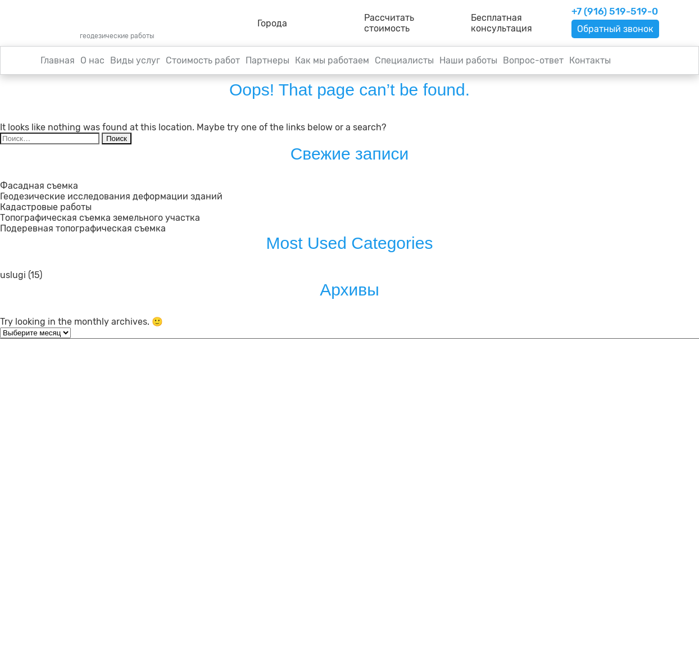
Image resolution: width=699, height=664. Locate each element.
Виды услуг (135, 60)
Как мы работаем (332, 60)
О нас (92, 60)
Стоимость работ (203, 60)
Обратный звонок (615, 29)
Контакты (590, 60)
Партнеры (267, 60)
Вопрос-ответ (533, 60)
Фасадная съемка (39, 185)
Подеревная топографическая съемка (83, 228)
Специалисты (404, 60)
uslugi (13, 275)
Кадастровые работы (46, 207)
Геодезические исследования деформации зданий (111, 196)
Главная (57, 60)
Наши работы (468, 60)
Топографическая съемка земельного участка (100, 217)
